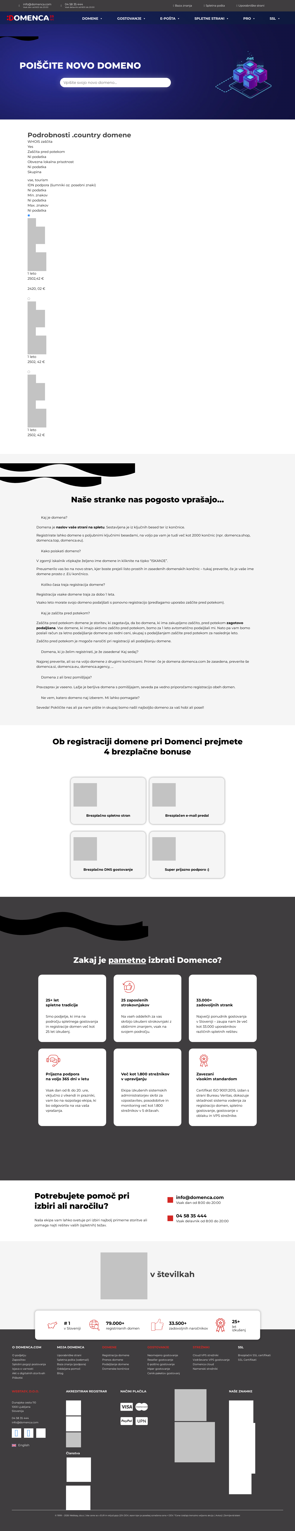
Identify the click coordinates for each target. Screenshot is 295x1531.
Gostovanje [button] (131, 17)
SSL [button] (275, 17)
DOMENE (109, 1347)
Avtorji (219, 1515)
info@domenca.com (200, 1197)
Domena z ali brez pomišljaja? (66, 677)
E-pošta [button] (170, 17)
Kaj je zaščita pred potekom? (65, 613)
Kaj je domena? (54, 517)
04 (13, 1418)
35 (21, 1418)
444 (26, 1418)
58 (17, 1418)
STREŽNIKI (201, 1347)
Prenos (37, 372)
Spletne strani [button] (211, 17)
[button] (147, 519)
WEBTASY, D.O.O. (25, 1391)
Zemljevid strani (232, 1515)
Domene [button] (92, 17)
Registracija (41, 215)
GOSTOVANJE (158, 1347)
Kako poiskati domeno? (61, 551)
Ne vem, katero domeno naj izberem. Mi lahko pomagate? (90, 698)
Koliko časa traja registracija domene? (73, 585)
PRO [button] (249, 17)
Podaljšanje (41, 299)
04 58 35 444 (191, 1215)
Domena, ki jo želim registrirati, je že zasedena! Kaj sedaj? (89, 652)
